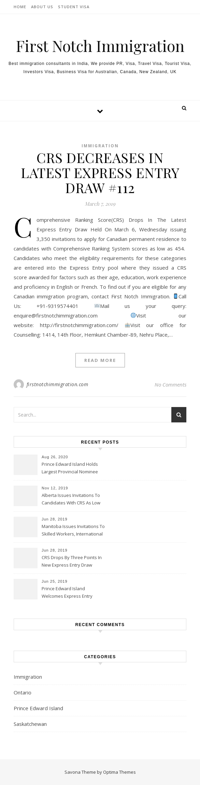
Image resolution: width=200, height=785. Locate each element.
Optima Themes (119, 772)
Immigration (100, 146)
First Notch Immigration (100, 45)
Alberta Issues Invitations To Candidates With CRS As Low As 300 (71, 499)
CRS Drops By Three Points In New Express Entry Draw (72, 561)
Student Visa (73, 6)
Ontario (22, 692)
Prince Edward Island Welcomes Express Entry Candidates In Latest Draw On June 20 (72, 592)
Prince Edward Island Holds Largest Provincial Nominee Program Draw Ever (70, 468)
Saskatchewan (30, 723)
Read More (100, 360)
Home (20, 6)
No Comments (170, 384)
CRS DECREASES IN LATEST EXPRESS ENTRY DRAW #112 (100, 172)
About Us (42, 6)
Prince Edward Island (38, 708)
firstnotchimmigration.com (57, 384)
